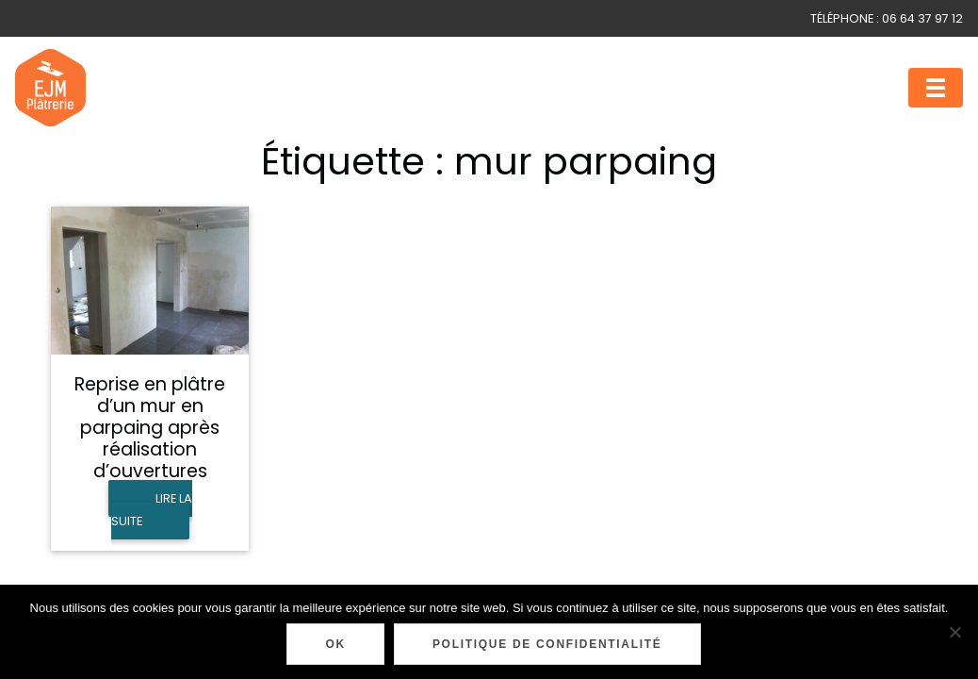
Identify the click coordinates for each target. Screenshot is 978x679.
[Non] (954, 631)
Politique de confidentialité (547, 644)
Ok (335, 644)
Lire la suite (151, 509)
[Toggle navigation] (935, 88)
